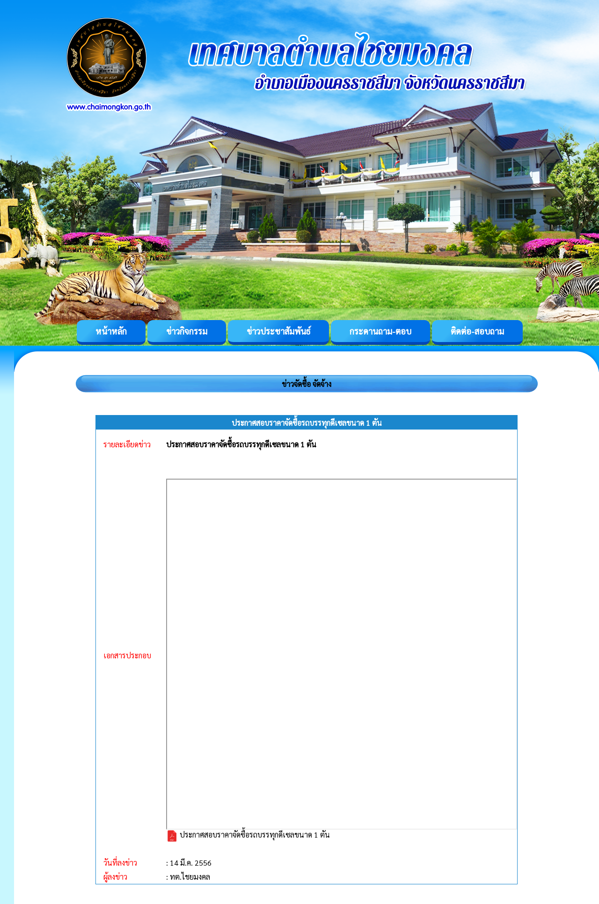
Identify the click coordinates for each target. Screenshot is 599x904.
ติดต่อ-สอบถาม (477, 331)
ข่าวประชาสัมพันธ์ (278, 331)
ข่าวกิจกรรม (186, 331)
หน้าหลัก (111, 331)
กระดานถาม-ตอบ (380, 331)
